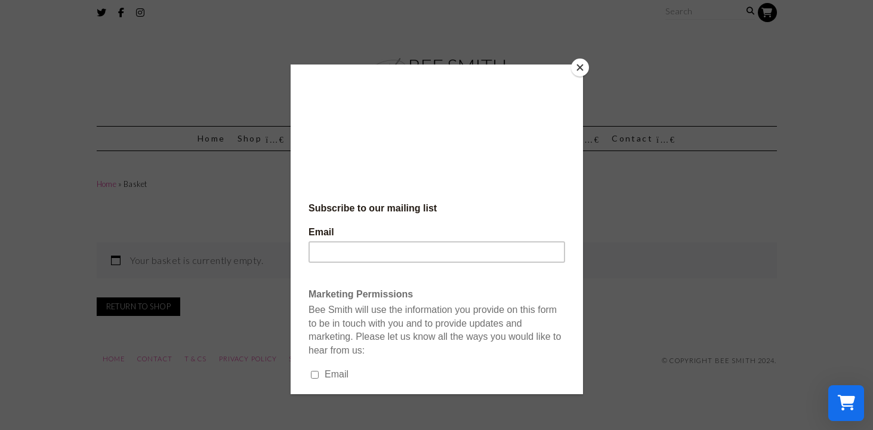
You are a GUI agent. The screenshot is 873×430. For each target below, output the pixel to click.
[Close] (580, 67)
